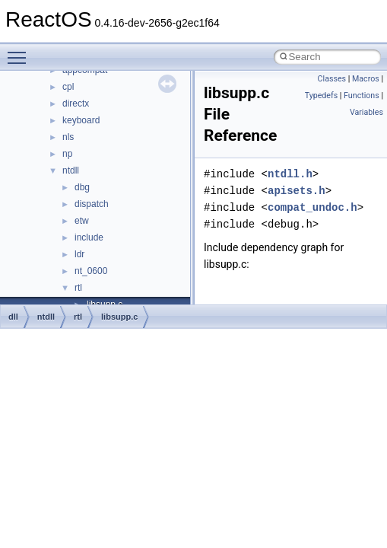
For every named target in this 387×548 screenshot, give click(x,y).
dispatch (92, 204)
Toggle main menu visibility (20, 51)
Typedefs (321, 95)
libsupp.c (119, 316)
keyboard (81, 120)
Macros (365, 79)
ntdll (70, 170)
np (67, 153)
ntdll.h (290, 174)
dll (13, 316)
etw (82, 220)
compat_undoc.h (312, 207)
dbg (82, 187)
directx (75, 103)
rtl (78, 287)
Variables (366, 112)
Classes (332, 79)
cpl (68, 86)
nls (68, 137)
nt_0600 (91, 271)
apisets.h (296, 190)
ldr (79, 254)
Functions (361, 95)
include (89, 237)
